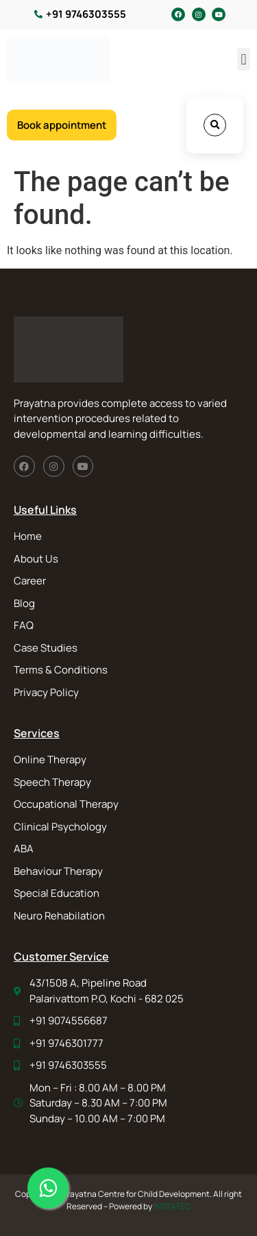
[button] (243, 59)
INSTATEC (172, 1206)
